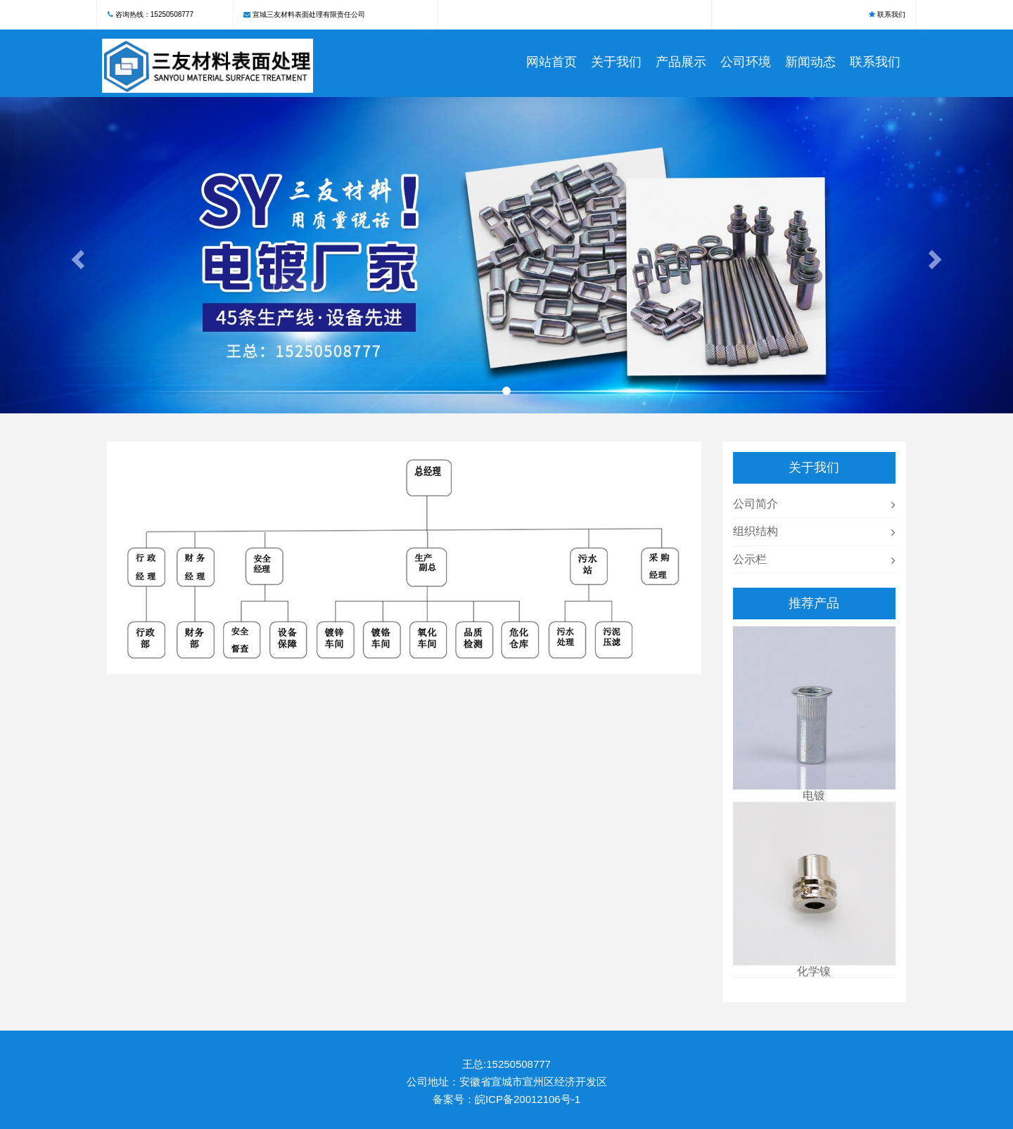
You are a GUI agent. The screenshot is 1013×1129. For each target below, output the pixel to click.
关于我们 (616, 62)
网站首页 (551, 62)
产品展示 (681, 62)
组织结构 (755, 531)
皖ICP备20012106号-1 (527, 1099)
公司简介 (755, 504)
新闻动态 (810, 62)
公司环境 (745, 62)
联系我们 (891, 14)
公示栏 (750, 559)
